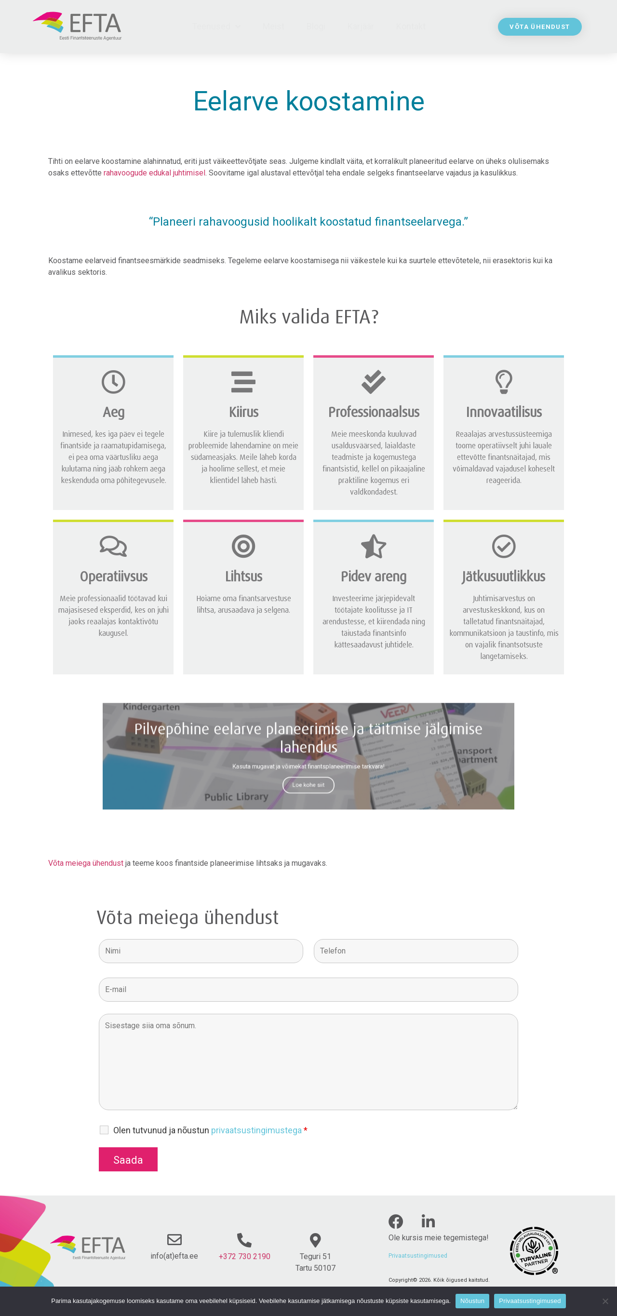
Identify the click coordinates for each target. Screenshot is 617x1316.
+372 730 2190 (244, 1256)
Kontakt (411, 26)
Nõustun (472, 1300)
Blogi (316, 26)
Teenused (216, 26)
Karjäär (361, 26)
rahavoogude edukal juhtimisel (154, 172)
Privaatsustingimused (418, 1255)
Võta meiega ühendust (85, 863)
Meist (273, 26)
